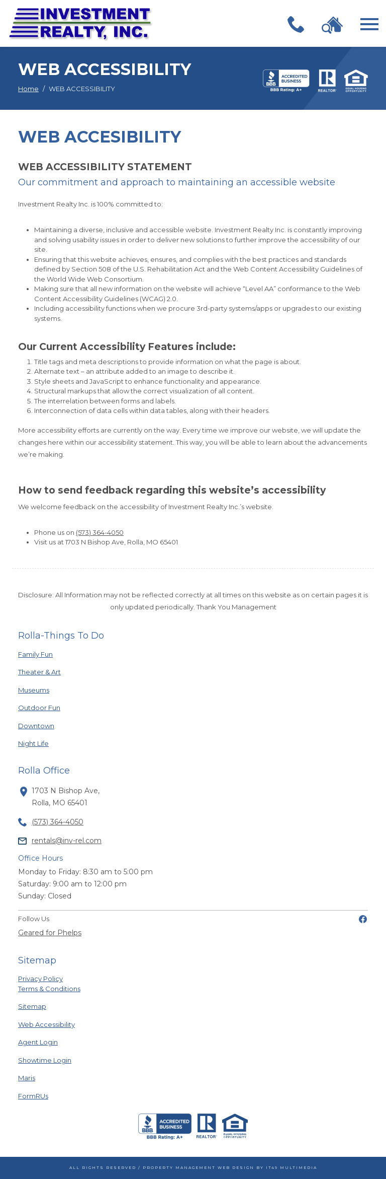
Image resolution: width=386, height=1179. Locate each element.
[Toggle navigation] (369, 24)
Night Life (46, 743)
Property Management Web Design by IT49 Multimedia (230, 1167)
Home (28, 89)
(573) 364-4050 (100, 532)
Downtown (46, 725)
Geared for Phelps (49, 932)
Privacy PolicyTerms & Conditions (49, 984)
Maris (46, 1077)
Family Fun (46, 654)
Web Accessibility (46, 1024)
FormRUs (46, 1095)
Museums (46, 689)
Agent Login (46, 1041)
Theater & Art (46, 671)
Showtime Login (46, 1060)
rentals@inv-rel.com (67, 840)
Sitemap (32, 1006)
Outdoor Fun (46, 707)
